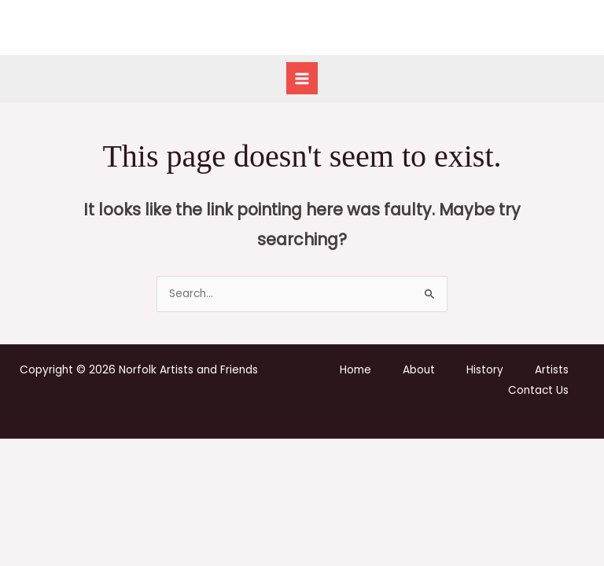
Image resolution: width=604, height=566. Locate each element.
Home (355, 369)
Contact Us (538, 390)
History (484, 369)
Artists (552, 369)
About (419, 369)
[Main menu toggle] (302, 78)
